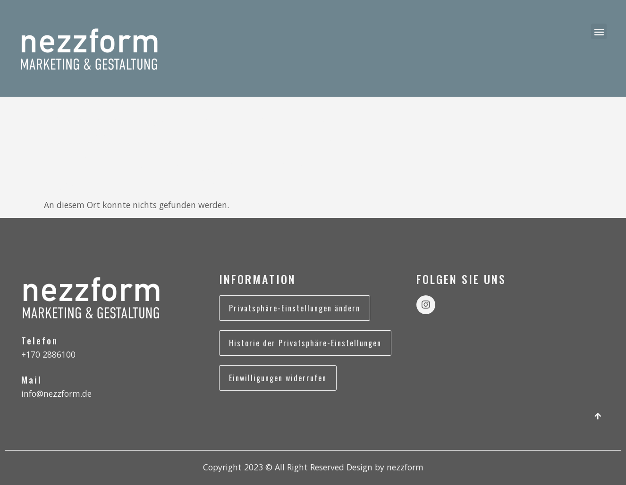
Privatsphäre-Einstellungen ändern (294, 308)
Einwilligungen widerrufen (278, 378)
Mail (31, 379)
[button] (599, 31)
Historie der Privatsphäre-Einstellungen (305, 343)
